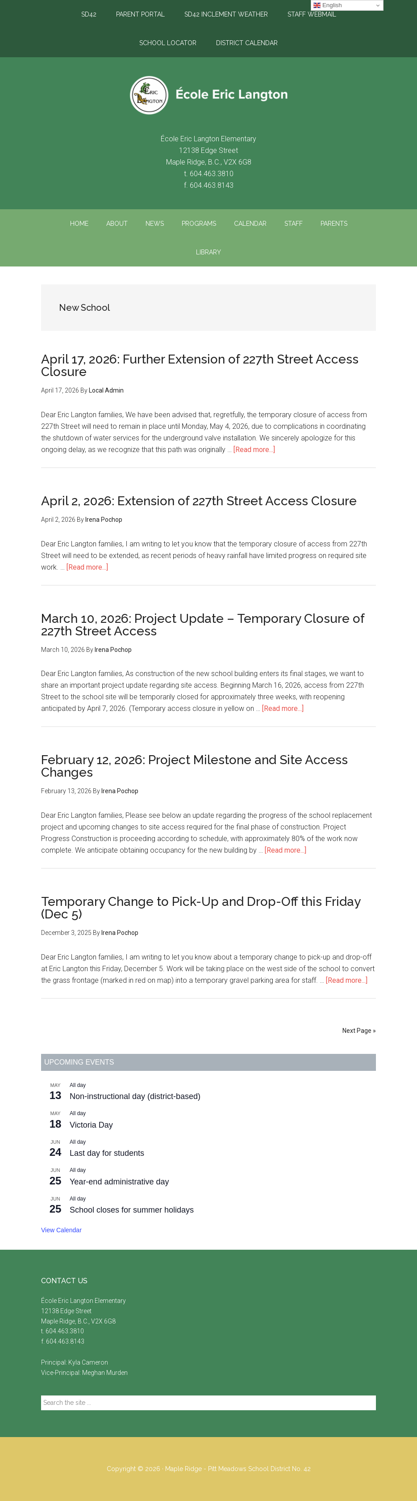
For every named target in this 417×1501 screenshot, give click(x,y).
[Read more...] (254, 449)
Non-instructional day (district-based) (135, 1096)
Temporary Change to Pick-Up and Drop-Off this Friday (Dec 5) (200, 908)
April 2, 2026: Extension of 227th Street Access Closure (199, 501)
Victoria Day (91, 1124)
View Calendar (61, 1230)
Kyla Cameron (88, 1362)
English (327, 5)
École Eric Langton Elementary (208, 95)
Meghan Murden (105, 1372)
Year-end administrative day (119, 1181)
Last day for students (107, 1153)
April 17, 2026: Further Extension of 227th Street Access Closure (200, 365)
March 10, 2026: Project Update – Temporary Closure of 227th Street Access (202, 624)
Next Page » (359, 1030)
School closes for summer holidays (132, 1209)
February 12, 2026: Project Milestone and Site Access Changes (194, 766)
